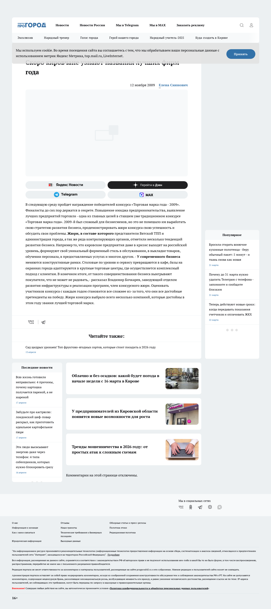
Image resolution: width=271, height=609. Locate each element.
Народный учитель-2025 (167, 38)
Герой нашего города (124, 38)
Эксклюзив (25, 38)
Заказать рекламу (190, 25)
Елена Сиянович (173, 85)
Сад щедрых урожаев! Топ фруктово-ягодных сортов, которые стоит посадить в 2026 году (106, 350)
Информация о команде (25, 527)
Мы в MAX (158, 25)
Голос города (89, 38)
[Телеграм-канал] (65, 195)
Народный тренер (56, 38)
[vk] (31, 322)
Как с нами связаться (23, 532)
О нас (15, 522)
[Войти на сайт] (251, 25)
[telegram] (44, 322)
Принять (241, 54)
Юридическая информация (26, 541)
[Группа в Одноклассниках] (190, 507)
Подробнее (114, 554)
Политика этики (118, 527)
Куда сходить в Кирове (211, 38)
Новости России (92, 25)
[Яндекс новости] (65, 185)
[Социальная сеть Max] (148, 195)
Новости (62, 25)
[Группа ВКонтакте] (181, 507)
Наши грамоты (69, 527)
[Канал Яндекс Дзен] (148, 185)
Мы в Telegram (127, 25)
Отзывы (65, 522)
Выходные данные (71, 541)
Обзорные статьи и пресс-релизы (128, 522)
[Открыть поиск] (242, 25)
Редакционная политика (123, 532)
